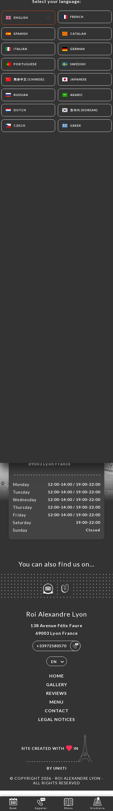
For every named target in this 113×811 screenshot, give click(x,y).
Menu (56, 707)
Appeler (41, 803)
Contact (57, 716)
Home (56, 681)
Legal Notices (56, 725)
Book (13, 803)
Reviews (56, 698)
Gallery (56, 690)
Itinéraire (97, 803)
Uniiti (60, 774)
